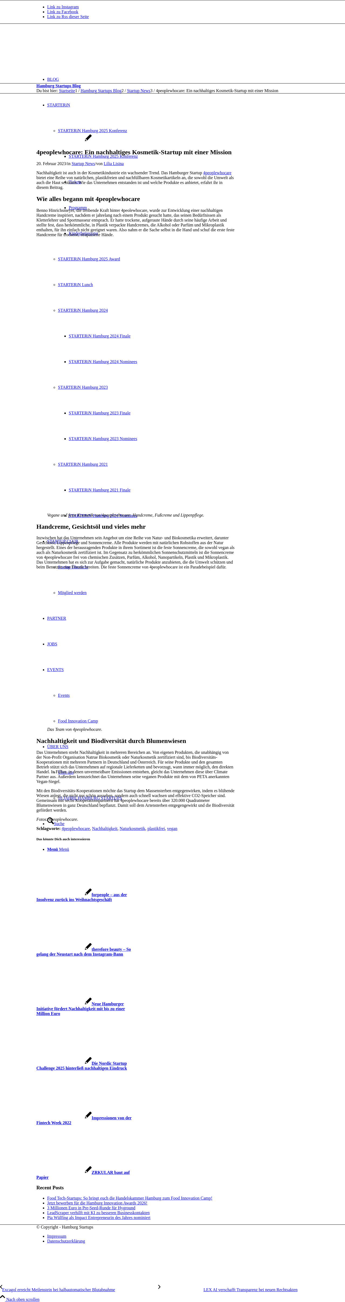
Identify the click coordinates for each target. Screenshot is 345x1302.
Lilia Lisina (114, 163)
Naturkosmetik (132, 828)
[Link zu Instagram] (63, 7)
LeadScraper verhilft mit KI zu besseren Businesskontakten (98, 1212)
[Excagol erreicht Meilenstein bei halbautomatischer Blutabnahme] (79, 1289)
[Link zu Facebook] (62, 11)
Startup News (83, 163)
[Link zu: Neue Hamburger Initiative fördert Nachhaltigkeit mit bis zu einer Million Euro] (80, 1009)
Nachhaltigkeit (105, 828)
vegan (172, 828)
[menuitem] (178, 79)
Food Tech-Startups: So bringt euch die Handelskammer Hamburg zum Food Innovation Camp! (129, 1198)
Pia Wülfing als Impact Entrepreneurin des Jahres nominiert (98, 1217)
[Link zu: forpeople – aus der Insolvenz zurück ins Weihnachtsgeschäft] (81, 897)
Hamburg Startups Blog (58, 85)
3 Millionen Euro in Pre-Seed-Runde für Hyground (91, 1208)
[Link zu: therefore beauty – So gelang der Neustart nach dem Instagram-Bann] (83, 951)
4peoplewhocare (217, 172)
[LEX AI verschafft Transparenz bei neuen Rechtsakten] (228, 1289)
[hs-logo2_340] (76, 49)
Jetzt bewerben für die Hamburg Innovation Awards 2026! (97, 1203)
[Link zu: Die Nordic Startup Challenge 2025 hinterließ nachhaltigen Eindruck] (81, 1065)
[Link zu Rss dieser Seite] (68, 16)
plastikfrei (156, 828)
